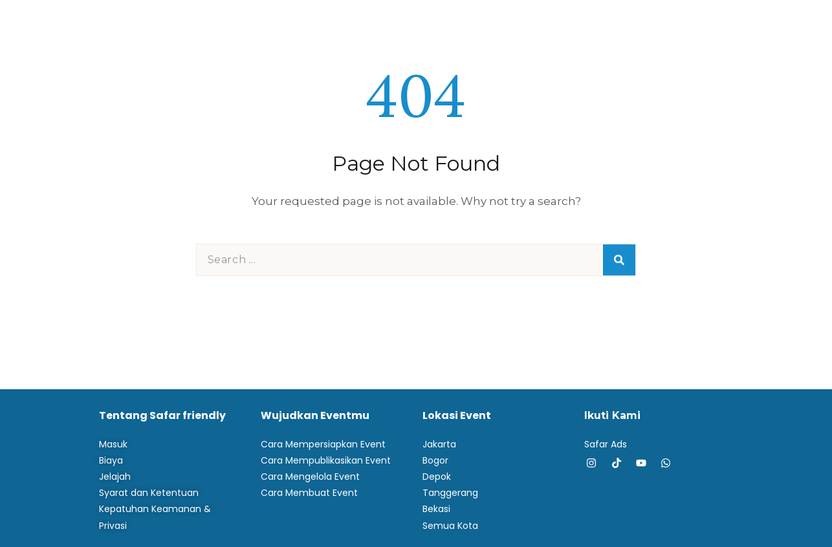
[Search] (619, 259)
